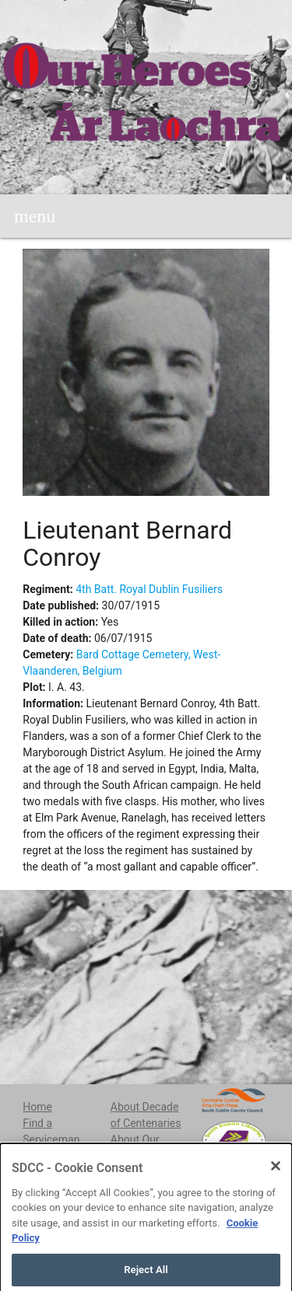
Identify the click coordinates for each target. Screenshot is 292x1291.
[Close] (275, 1178)
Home (37, 1107)
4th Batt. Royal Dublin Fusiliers (149, 589)
